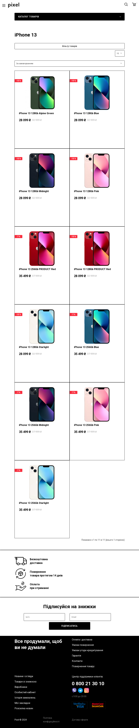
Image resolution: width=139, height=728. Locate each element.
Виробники (21, 687)
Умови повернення (83, 644)
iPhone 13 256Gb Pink (86, 425)
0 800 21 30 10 (88, 683)
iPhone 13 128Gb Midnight (34, 191)
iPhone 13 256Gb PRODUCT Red (37, 269)
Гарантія (76, 655)
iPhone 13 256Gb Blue (86, 347)
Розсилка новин (24, 708)
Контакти (77, 661)
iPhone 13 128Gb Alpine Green (36, 113)
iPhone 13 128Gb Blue (86, 113)
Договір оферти (80, 720)
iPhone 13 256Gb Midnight (34, 425)
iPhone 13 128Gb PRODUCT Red (92, 269)
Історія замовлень (25, 697)
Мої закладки (22, 703)
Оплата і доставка (82, 639)
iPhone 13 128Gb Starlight (34, 347)
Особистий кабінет (25, 692)
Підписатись (69, 626)
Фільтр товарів (69, 46)
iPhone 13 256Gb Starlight (34, 503)
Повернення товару (83, 666)
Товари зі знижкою (26, 681)
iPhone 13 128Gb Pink (86, 191)
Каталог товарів (28, 16)
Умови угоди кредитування (87, 650)
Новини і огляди (24, 676)
